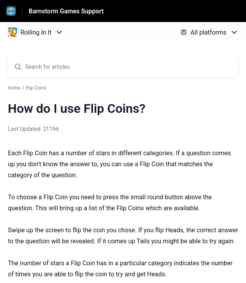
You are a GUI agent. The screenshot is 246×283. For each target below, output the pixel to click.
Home (14, 88)
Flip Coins (36, 88)
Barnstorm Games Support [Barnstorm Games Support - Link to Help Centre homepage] (66, 11)
